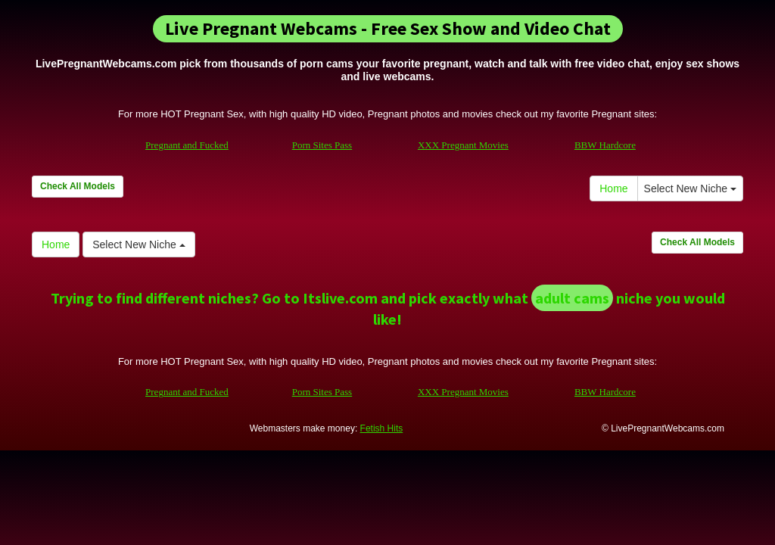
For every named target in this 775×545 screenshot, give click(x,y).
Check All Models (77, 186)
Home (613, 188)
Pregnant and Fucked (187, 145)
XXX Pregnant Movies (463, 145)
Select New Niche (690, 188)
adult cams (572, 297)
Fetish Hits (381, 428)
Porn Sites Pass (322, 145)
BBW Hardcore (605, 145)
